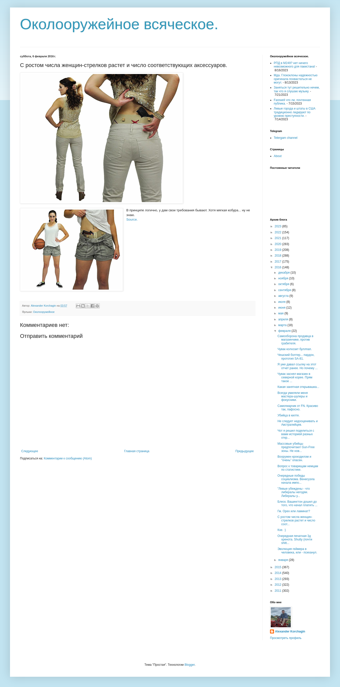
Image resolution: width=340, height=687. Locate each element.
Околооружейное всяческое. (119, 24)
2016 (278, 267)
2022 (278, 232)
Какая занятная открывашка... (298, 387)
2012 (278, 584)
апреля (283, 319)
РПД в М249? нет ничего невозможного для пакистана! (294, 64)
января (283, 560)
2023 (278, 226)
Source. (132, 219)
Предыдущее (245, 451)
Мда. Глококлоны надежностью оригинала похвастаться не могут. (296, 79)
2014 (278, 573)
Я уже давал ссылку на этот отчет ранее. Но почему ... (298, 366)
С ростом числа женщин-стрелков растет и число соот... (296, 520)
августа (284, 296)
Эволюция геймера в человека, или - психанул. (297, 550)
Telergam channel (286, 138)
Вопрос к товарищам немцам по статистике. (298, 467)
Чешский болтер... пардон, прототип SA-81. (296, 356)
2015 (278, 567)
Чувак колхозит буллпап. (295, 349)
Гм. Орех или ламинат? (294, 511)
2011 (278, 590)
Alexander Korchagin (290, 631)
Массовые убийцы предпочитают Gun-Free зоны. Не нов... (296, 447)
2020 (278, 244)
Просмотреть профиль (286, 638)
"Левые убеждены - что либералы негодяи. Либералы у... (294, 492)
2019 (278, 250)
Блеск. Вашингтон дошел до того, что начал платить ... (298, 503)
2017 (278, 261)
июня (282, 307)
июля (282, 302)
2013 (278, 579)
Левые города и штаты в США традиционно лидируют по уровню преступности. (295, 112)
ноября (283, 278)
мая (281, 313)
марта (283, 325)
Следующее (29, 451)
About (278, 156)
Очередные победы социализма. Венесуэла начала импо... (296, 479)
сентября (285, 290)
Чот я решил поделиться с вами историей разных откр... (296, 434)
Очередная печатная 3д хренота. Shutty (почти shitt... (295, 539)
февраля (285, 331)
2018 (278, 255)
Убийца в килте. (289, 415)
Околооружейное (43, 311)
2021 (278, 238)
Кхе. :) (282, 530)
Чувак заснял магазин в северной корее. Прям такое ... (295, 377)
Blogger (189, 664)
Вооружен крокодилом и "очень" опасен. (294, 458)
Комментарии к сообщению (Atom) (68, 458)
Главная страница (137, 451)
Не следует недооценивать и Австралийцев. (298, 422)
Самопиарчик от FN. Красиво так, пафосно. (298, 407)
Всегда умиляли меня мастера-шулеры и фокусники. (293, 396)
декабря (284, 272)
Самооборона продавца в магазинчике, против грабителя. (296, 339)
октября (284, 284)
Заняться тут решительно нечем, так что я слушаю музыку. (297, 89)
